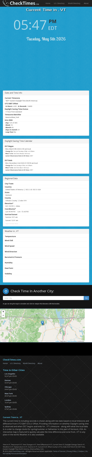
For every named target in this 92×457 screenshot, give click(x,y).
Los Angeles (10, 374)
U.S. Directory (59, 3)
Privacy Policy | (72, 451)
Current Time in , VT (12, 417)
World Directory (74, 3)
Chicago (8, 387)
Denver (8, 380)
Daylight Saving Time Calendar (18, 141)
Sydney (8, 407)
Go (86, 298)
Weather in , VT (12, 231)
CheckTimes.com (18, 451)
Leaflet (57, 341)
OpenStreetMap (72, 341)
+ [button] (3, 312)
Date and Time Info (13, 92)
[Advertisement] (48, 70)
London (8, 400)
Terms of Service (59, 451)
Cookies (81, 451)
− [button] (3, 315)
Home (48, 3)
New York (9, 393)
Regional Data (11, 178)
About (86, 3)
